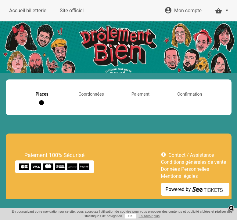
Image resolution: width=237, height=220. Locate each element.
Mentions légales (179, 176)
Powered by (178, 189)
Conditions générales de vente (193, 162)
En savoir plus (149, 216)
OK (130, 216)
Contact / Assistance (191, 155)
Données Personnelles (185, 169)
